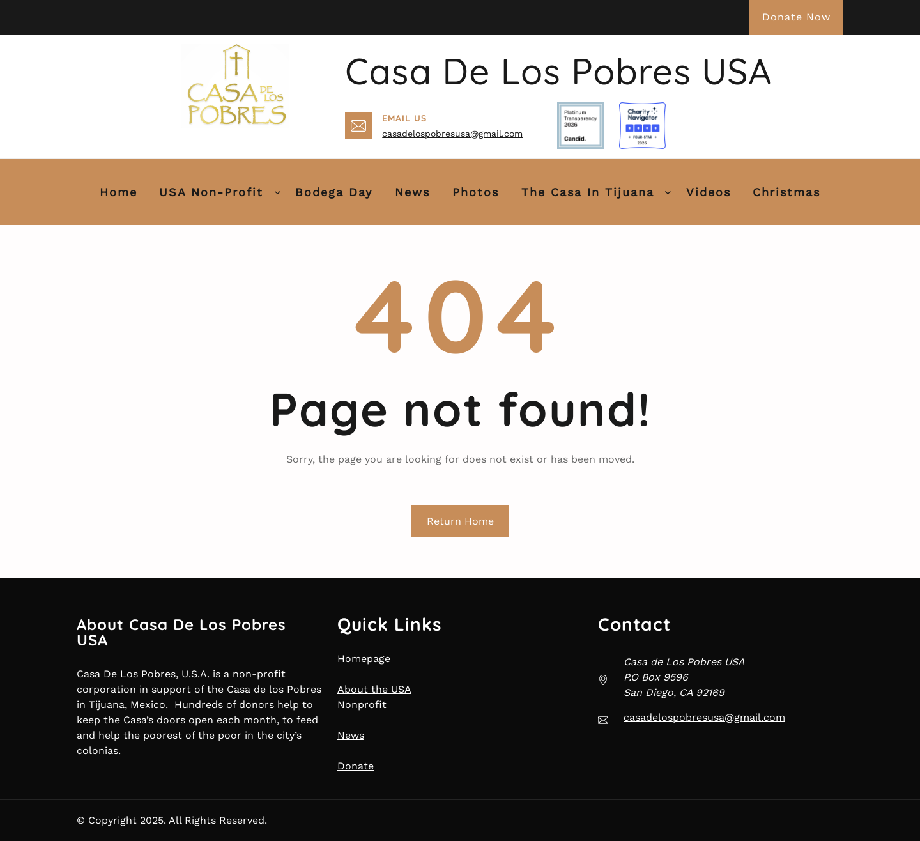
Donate (355, 766)
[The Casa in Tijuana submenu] (667, 192)
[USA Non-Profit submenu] (277, 192)
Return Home (460, 521)
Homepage (363, 658)
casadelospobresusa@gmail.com (452, 133)
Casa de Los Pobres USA (558, 71)
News (350, 735)
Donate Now (796, 17)
